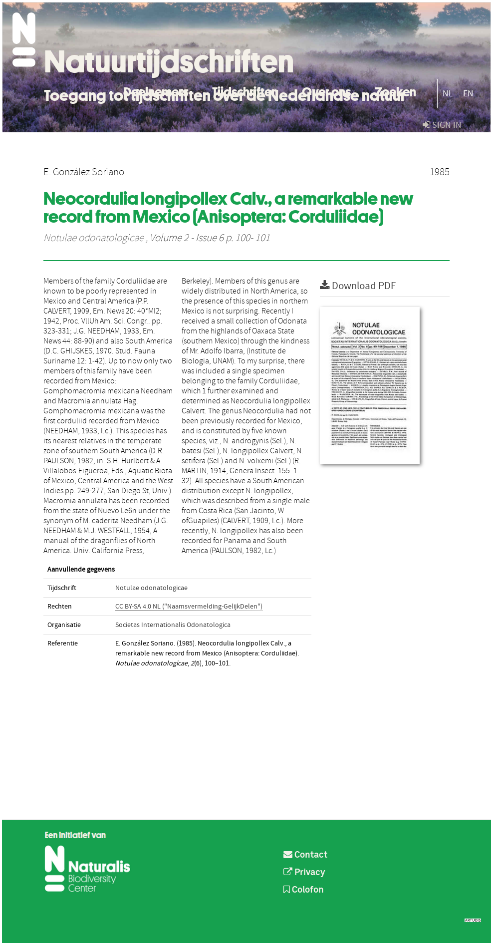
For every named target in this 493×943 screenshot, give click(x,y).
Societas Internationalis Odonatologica (173, 625)
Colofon (303, 890)
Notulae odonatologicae (93, 238)
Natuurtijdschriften (169, 61)
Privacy (304, 872)
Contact (305, 855)
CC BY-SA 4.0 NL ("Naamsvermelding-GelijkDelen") (188, 607)
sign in (442, 125)
